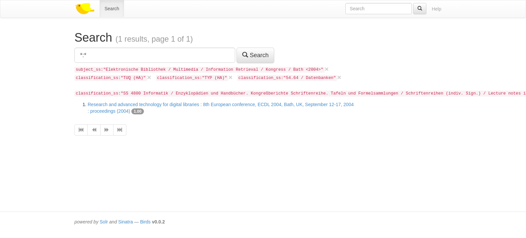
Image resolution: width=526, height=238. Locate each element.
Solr (104, 221)
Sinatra (125, 221)
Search (112, 8)
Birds (145, 221)
